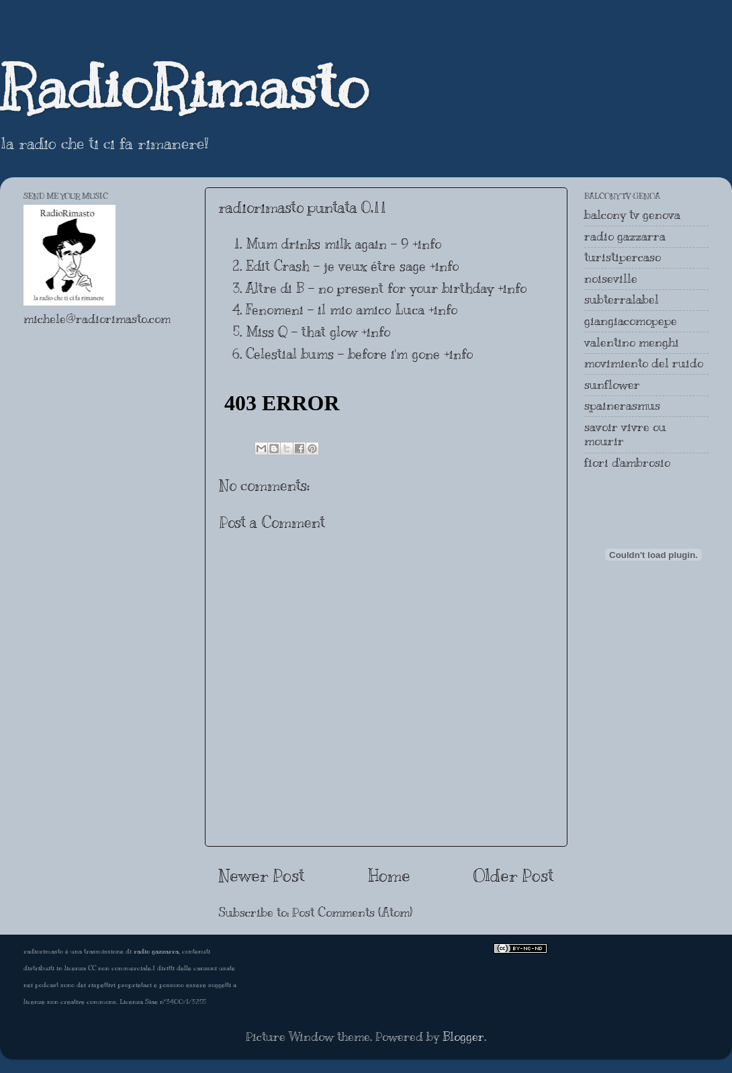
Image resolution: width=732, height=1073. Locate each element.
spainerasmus (622, 405)
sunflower (612, 384)
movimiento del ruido (643, 363)
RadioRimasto (184, 86)
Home (389, 875)
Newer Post (261, 875)
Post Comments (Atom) (352, 912)
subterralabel (621, 299)
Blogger (463, 1036)
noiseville (610, 278)
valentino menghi (631, 342)
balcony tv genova (632, 214)
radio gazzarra (625, 236)
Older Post (513, 875)
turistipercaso (622, 257)
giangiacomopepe (630, 321)
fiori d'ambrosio (627, 462)
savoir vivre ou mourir (625, 434)
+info (426, 244)
